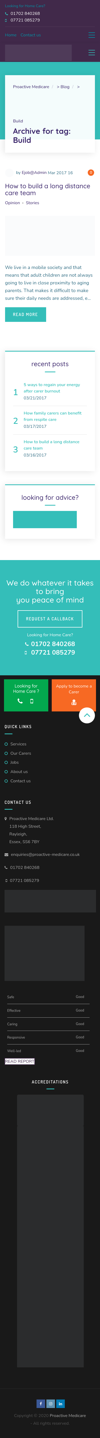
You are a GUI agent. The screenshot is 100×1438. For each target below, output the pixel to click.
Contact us (31, 35)
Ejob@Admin (34, 173)
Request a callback (50, 618)
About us (19, 772)
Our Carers (20, 753)
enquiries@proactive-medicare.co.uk (45, 854)
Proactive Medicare (68, 1416)
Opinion (12, 203)
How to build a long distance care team (47, 189)
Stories (32, 203)
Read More (25, 314)
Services (18, 744)
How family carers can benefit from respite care (53, 416)
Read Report (19, 1061)
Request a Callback (45, 519)
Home (11, 35)
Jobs (14, 762)
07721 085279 (24, 881)
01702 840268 (24, 868)
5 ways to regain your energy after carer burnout (52, 388)
